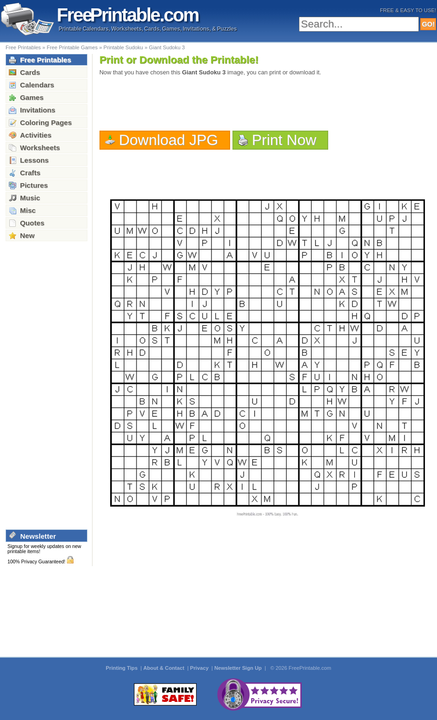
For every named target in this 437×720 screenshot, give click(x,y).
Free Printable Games (72, 47)
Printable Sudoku (123, 47)
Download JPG (168, 140)
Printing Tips (122, 668)
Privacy (200, 668)
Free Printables (23, 47)
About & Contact (164, 668)
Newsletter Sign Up (238, 668)
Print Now (284, 140)
